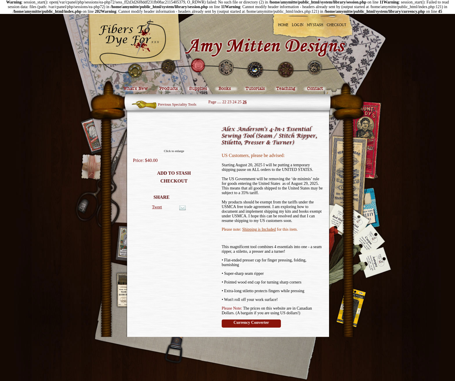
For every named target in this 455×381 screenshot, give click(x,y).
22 (224, 102)
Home (283, 25)
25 (240, 102)
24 (234, 102)
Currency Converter (251, 322)
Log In (298, 25)
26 (245, 102)
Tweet (157, 207)
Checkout (336, 25)
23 (230, 102)
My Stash (315, 25)
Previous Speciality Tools (177, 104)
